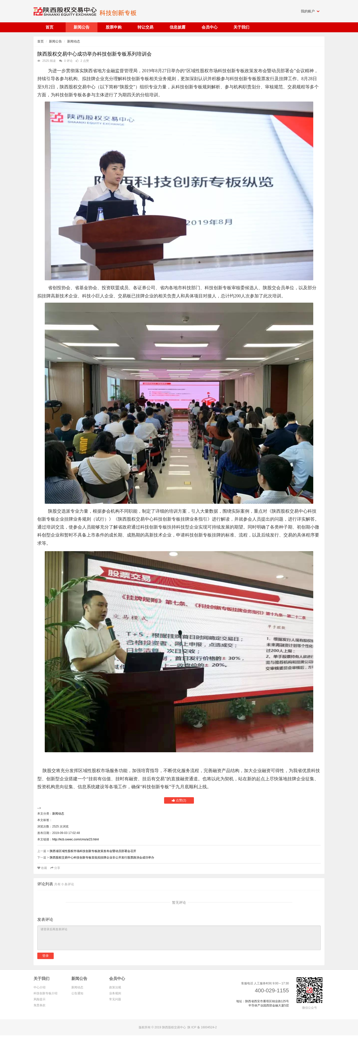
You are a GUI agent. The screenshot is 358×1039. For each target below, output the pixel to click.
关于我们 (41, 978)
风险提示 (39, 999)
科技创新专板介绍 (45, 993)
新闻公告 (55, 41)
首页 (40, 41)
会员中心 (117, 978)
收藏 (42, 868)
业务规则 (115, 993)
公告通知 (77, 993)
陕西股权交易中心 (174, 1027)
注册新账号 (67, 956)
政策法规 (115, 987)
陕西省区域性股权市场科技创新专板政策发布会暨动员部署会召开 (93, 851)
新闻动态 (73, 41)
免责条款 (39, 1005)
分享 (55, 868)
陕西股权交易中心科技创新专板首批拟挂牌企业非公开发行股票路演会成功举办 (102, 857)
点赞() (179, 800)
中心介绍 (39, 987)
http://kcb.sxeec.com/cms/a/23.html (75, 839)
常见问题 (115, 999)
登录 (45, 956)
